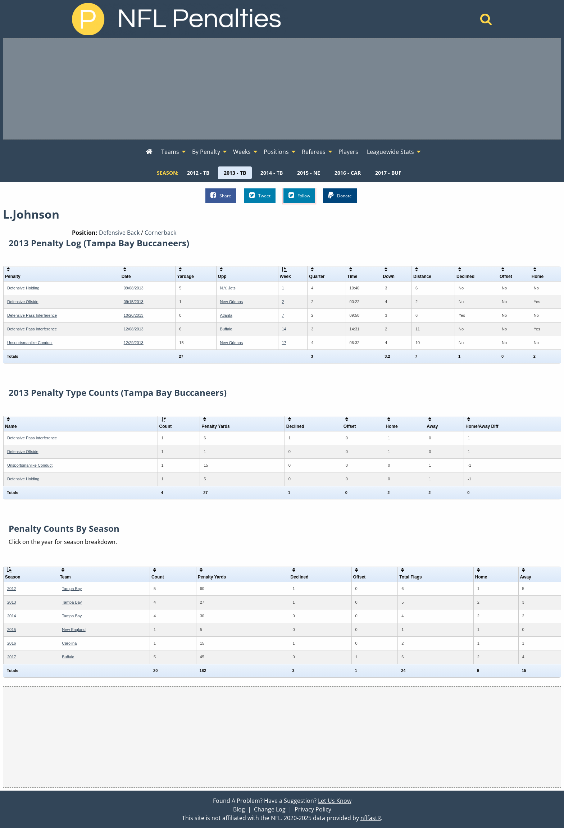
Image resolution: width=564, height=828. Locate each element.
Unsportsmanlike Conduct (30, 342)
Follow (299, 195)
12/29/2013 (134, 342)
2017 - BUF (388, 172)
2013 (11, 602)
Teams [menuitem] (170, 152)
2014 (11, 616)
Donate (340, 195)
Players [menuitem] (348, 152)
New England (73, 629)
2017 (11, 657)
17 (284, 342)
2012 (11, 588)
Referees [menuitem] (314, 152)
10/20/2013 (134, 315)
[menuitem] (149, 152)
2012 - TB (198, 172)
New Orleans (231, 301)
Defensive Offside (22, 301)
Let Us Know (334, 801)
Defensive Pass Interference (32, 315)
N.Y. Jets (228, 288)
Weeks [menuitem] (242, 152)
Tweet (259, 195)
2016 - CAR (348, 172)
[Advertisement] (282, 88)
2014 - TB (271, 172)
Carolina (69, 643)
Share (220, 195)
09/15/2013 (134, 301)
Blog (239, 809)
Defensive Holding (23, 288)
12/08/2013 (134, 329)
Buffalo (226, 329)
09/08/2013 (134, 288)
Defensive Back (119, 233)
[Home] (486, 21)
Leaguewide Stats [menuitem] (390, 152)
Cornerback (160, 233)
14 (284, 329)
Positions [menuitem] (276, 152)
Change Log (270, 809)
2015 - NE (308, 172)
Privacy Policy (313, 809)
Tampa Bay (72, 588)
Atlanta (226, 315)
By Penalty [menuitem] (206, 152)
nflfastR (370, 818)
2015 (11, 629)
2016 (11, 643)
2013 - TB (235, 172)
